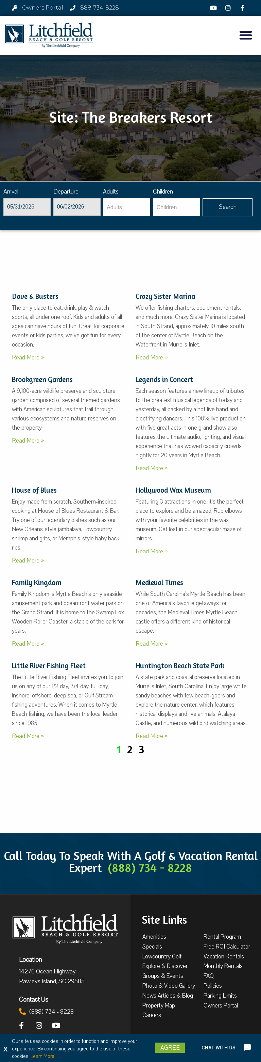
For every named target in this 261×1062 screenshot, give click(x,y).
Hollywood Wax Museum (173, 490)
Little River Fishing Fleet (49, 665)
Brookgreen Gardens (42, 379)
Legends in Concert (164, 379)
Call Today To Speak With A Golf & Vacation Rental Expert (131, 861)
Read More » (28, 357)
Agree (170, 1048)
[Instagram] (229, 8)
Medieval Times (159, 582)
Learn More (42, 1056)
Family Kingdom (37, 582)
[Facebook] (243, 8)
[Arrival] (27, 207)
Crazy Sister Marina (165, 296)
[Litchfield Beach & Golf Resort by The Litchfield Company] (49, 35)
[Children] (176, 207)
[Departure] (77, 207)
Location (30, 959)
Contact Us (33, 999)
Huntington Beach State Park (180, 665)
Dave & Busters (35, 296)
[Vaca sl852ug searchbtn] (228, 207)
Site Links (164, 919)
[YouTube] (214, 8)
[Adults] (126, 207)
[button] (246, 35)
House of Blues (34, 490)
